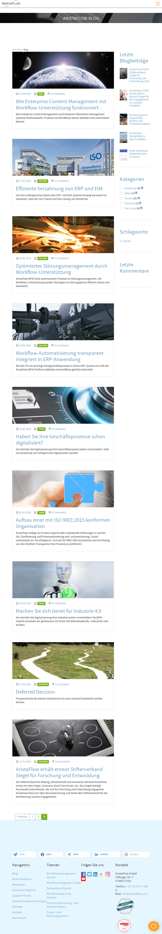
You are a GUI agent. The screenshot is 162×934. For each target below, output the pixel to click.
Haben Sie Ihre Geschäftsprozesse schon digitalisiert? (60, 440)
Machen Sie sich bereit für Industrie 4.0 (58, 611)
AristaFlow (17, 49)
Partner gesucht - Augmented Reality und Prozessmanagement (141, 119)
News (41, 94)
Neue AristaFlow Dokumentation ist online (138, 154)
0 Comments (58, 94)
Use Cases (43, 181)
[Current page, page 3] (44, 817)
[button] (24, 920)
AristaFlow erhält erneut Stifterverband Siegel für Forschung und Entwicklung (59, 772)
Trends (41, 429)
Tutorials (129, 203)
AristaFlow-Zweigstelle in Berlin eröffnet (137, 136)
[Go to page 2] (38, 817)
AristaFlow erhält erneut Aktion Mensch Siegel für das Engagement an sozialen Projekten (139, 98)
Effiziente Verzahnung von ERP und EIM (59, 188)
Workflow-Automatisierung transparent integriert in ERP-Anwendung (60, 356)
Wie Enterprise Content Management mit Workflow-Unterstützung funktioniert (61, 104)
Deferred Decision (35, 692)
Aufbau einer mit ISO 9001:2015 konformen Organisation (63, 523)
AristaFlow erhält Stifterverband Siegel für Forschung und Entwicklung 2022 (139, 75)
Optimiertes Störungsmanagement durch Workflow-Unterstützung (62, 269)
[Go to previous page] (22, 817)
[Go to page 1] (32, 817)
